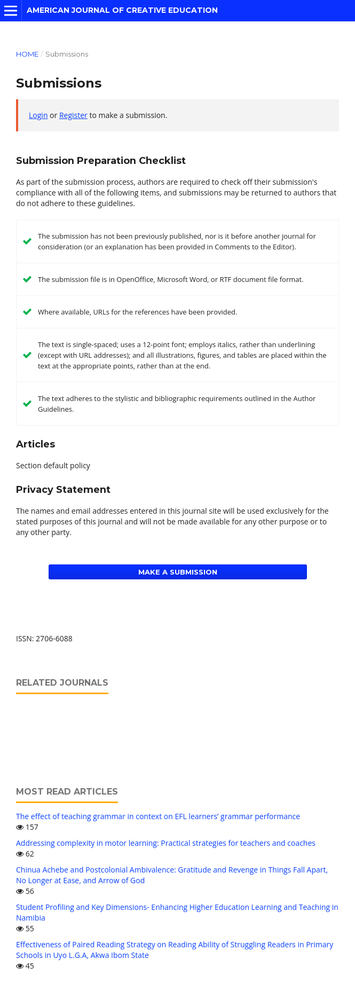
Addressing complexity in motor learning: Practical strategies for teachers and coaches (165, 843)
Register (73, 115)
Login (38, 115)
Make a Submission (177, 572)
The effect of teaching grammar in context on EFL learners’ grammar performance (158, 816)
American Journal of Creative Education (122, 10)
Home (27, 54)
